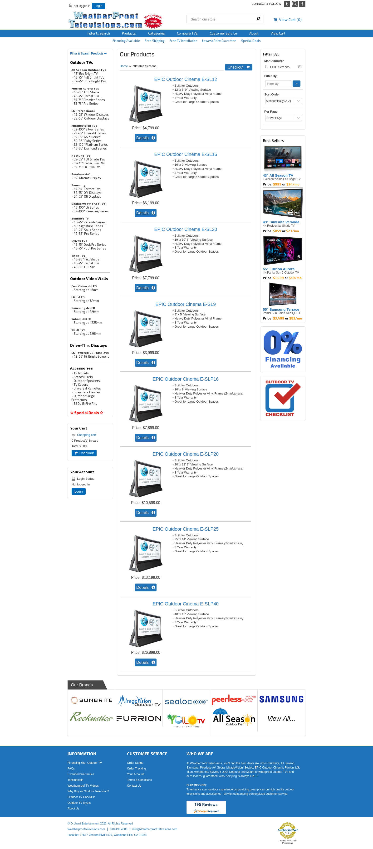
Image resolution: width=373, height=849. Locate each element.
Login (98, 5)
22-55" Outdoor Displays (91, 118)
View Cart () (288, 19)
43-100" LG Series (86, 207)
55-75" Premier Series (89, 100)
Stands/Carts (83, 377)
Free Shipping (155, 41)
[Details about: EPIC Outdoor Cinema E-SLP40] (146, 662)
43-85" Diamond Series (90, 148)
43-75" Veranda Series (90, 222)
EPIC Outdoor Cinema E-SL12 (185, 79)
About (254, 33)
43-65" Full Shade (86, 92)
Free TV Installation (183, 41)
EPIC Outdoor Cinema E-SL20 (185, 229)
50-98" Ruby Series (88, 141)
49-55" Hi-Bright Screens (91, 356)
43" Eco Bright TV (86, 73)
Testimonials (75, 780)
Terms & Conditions (139, 780)
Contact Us (134, 785)
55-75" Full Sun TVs (87, 167)
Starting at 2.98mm (87, 333)
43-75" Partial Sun (86, 96)
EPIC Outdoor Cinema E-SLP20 (186, 454)
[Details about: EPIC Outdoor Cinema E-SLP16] (146, 438)
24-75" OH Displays (87, 196)
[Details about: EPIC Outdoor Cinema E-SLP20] (146, 513)
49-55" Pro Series (86, 233)
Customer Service (223, 33)
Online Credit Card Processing (288, 841)
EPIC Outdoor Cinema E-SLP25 (186, 529)
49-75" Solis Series (87, 230)
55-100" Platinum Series (91, 144)
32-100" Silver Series (89, 129)
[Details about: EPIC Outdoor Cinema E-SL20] (146, 288)
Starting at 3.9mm (86, 301)
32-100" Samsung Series (91, 211)
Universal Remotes (87, 388)
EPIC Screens (277, 67)
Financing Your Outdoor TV (85, 762)
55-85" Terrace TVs (87, 189)
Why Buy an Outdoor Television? (88, 791)
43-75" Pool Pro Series (90, 248)
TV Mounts (81, 373)
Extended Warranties (81, 774)
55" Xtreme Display (87, 178)
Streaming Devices (87, 392)
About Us (73, 808)
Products (129, 33)
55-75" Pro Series (86, 103)
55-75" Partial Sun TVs (89, 163)
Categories (156, 33)
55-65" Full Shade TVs (89, 159)
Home (124, 66)
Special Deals (251, 41)
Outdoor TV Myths (79, 802)
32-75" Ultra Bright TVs (90, 81)
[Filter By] (278, 83)
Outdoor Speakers (87, 381)
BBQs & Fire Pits (85, 403)
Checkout (84, 453)
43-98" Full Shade (86, 259)
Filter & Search (99, 33)
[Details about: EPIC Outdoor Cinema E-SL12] (146, 138)
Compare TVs (187, 33)
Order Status (135, 762)
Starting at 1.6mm (86, 290)
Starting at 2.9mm (86, 312)
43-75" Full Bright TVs (89, 77)
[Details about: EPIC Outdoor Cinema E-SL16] (146, 213)
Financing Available (126, 41)
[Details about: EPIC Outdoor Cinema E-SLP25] (146, 587)
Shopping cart (86, 435)
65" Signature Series (88, 226)
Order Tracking (136, 768)
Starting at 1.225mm (88, 323)
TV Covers (81, 384)
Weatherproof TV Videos (83, 785)
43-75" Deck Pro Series (90, 244)
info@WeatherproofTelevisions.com (155, 829)
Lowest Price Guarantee (219, 41)
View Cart (278, 33)
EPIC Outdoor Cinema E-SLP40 (186, 603)
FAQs (71, 768)
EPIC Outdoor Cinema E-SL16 (185, 154)
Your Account (135, 774)
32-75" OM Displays (88, 193)
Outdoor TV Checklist (81, 797)
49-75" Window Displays (91, 114)
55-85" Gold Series (87, 137)
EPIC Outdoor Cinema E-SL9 (186, 304)
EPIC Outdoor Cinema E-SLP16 (186, 379)
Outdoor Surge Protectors (83, 398)
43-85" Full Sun (84, 267)
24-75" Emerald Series (90, 133)
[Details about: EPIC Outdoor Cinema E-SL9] (146, 363)
